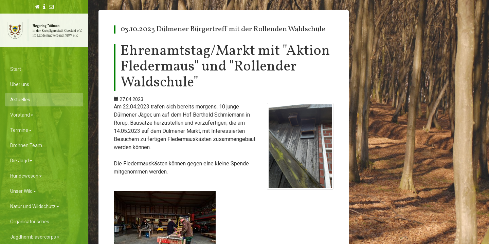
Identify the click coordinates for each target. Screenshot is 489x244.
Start (15, 69)
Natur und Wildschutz (34, 206)
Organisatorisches (29, 221)
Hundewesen (26, 176)
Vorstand (21, 115)
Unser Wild (23, 191)
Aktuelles (20, 99)
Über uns (19, 84)
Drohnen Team (26, 145)
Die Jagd (21, 160)
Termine (21, 130)
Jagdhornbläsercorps (34, 237)
